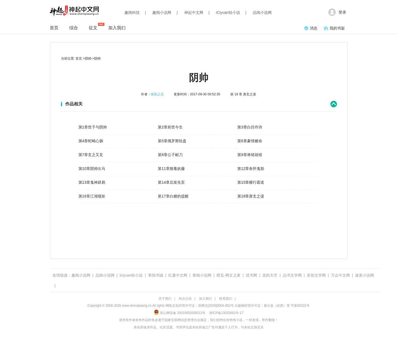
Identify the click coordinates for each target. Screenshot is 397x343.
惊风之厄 (157, 94)
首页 (54, 27)
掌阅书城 (155, 275)
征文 (93, 26)
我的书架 (334, 28)
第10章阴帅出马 (92, 168)
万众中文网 (340, 275)
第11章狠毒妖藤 (171, 168)
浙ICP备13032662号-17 (226, 313)
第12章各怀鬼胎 (250, 168)
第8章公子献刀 (170, 155)
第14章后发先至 (171, 182)
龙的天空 (269, 275)
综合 (73, 27)
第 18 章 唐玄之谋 (243, 94)
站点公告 (185, 298)
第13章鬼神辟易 (92, 182)
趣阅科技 (132, 12)
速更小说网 (364, 275)
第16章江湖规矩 (92, 196)
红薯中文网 (177, 275)
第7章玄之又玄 (90, 155)
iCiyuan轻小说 (228, 12)
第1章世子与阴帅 (92, 127)
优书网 (251, 275)
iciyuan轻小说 (131, 275)
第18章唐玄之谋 (250, 196)
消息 (310, 28)
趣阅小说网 (161, 12)
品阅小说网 (262, 12)
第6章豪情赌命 (249, 141)
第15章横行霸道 (250, 182)
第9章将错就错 (249, 155)
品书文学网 (292, 275)
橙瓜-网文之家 (228, 275)
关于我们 (165, 298)
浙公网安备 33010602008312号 (180, 313)
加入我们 (117, 27)
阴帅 (88, 58)
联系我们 (225, 298)
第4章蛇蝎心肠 (90, 141)
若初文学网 (316, 275)
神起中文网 (193, 12)
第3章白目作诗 (249, 127)
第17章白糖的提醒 (173, 196)
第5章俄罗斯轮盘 (172, 141)
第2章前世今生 (170, 127)
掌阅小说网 (201, 275)
